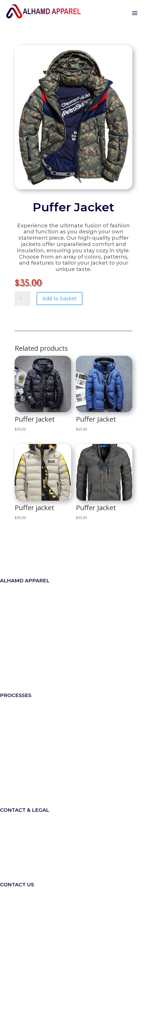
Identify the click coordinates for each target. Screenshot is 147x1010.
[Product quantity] (22, 298)
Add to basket (59, 298)
